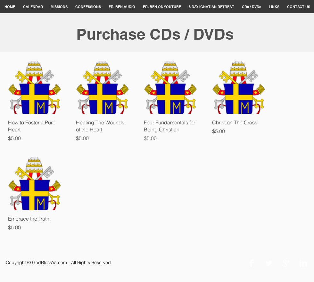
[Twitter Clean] (269, 263)
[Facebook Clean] (251, 263)
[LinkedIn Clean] (303, 263)
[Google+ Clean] (286, 263)
